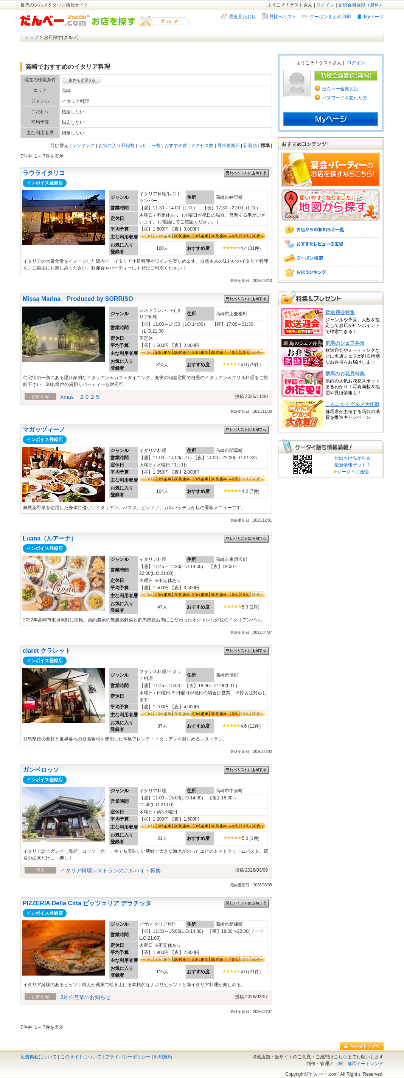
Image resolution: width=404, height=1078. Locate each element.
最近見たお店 (242, 16)
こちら (340, 1056)
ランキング (83, 145)
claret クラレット (47, 650)
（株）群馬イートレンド (359, 1063)
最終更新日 (228, 145)
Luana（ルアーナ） (50, 538)
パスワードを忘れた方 (344, 98)
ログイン (325, 5)
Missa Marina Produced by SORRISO (78, 299)
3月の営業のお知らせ (85, 997)
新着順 (250, 145)
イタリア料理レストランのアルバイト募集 (110, 870)
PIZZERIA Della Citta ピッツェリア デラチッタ (87, 903)
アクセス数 (202, 145)
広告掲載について (38, 1056)
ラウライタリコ (44, 173)
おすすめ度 (176, 145)
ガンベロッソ (41, 770)
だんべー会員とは (340, 88)
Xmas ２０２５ (80, 397)
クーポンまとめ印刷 (330, 16)
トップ (32, 37)
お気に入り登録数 (116, 145)
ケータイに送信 (351, 471)
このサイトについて (81, 1056)
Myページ (374, 16)
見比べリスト (283, 16)
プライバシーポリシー (128, 1056)
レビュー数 (149, 145)
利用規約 (163, 1056)
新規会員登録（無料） (361, 5)
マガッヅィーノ (44, 429)
